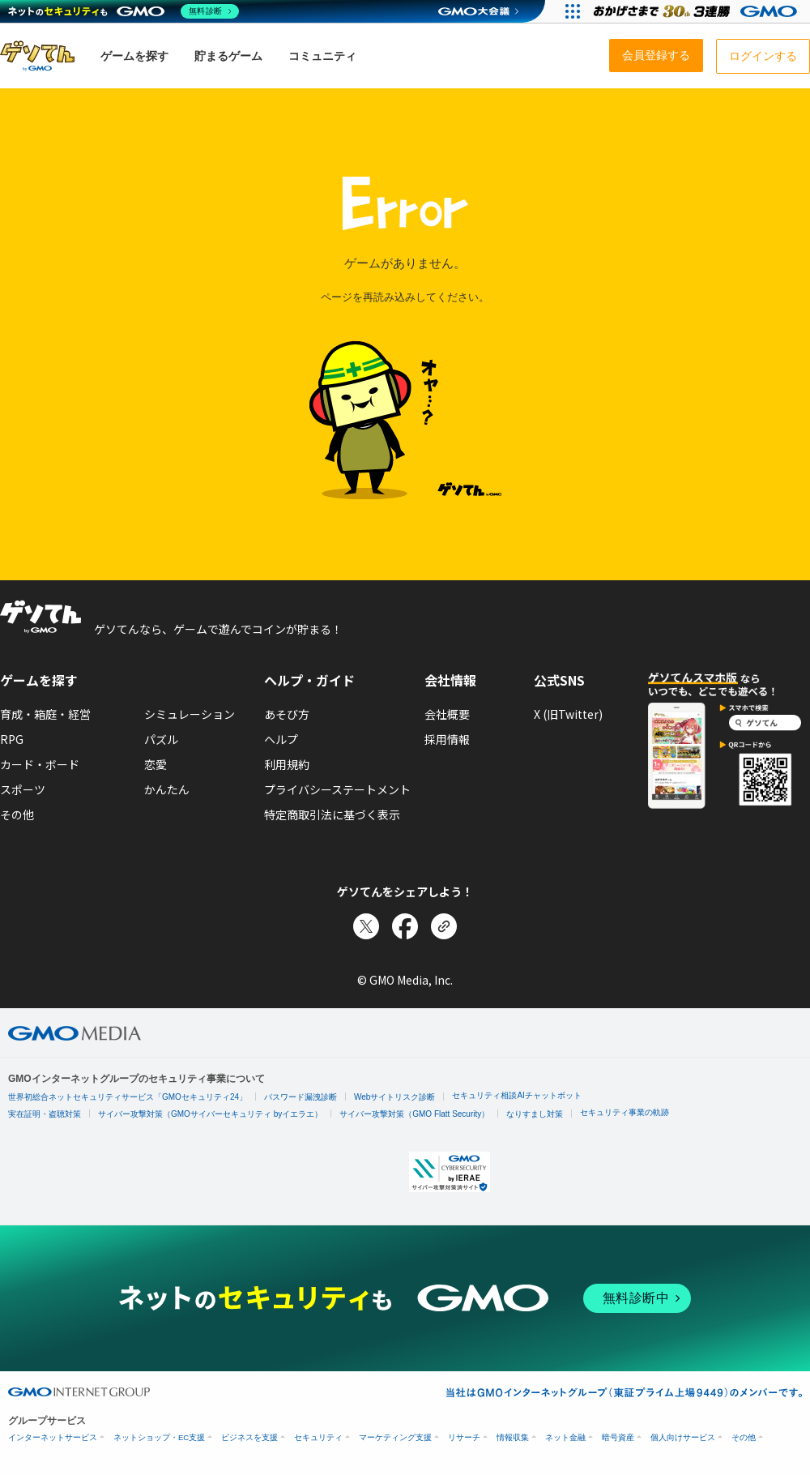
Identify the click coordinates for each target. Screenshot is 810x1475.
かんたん (167, 789)
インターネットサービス (52, 1437)
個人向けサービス (682, 1437)
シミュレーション (189, 714)
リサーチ (464, 1437)
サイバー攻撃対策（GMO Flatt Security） (414, 1113)
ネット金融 (565, 1437)
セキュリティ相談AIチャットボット (516, 1095)
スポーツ (22, 789)
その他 (17, 814)
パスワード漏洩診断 (300, 1096)
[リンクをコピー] (444, 926)
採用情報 (447, 739)
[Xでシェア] (366, 926)
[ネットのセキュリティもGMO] (124, 11)
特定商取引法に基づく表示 (332, 814)
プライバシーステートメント (337, 789)
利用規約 (286, 764)
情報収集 (513, 1437)
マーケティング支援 (395, 1437)
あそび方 (286, 714)
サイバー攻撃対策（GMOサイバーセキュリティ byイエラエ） (210, 1113)
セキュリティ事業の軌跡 (624, 1112)
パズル (161, 739)
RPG (11, 739)
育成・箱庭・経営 (45, 714)
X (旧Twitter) (568, 714)
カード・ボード (39, 764)
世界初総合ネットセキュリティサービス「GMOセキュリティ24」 (127, 1096)
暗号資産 (618, 1437)
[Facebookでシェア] (405, 926)
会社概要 (447, 714)
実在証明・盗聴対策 (44, 1113)
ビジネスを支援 (249, 1437)
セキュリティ (318, 1437)
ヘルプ (281, 739)
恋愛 (155, 764)
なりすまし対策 (534, 1113)
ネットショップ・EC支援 (159, 1437)
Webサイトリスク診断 (394, 1096)
